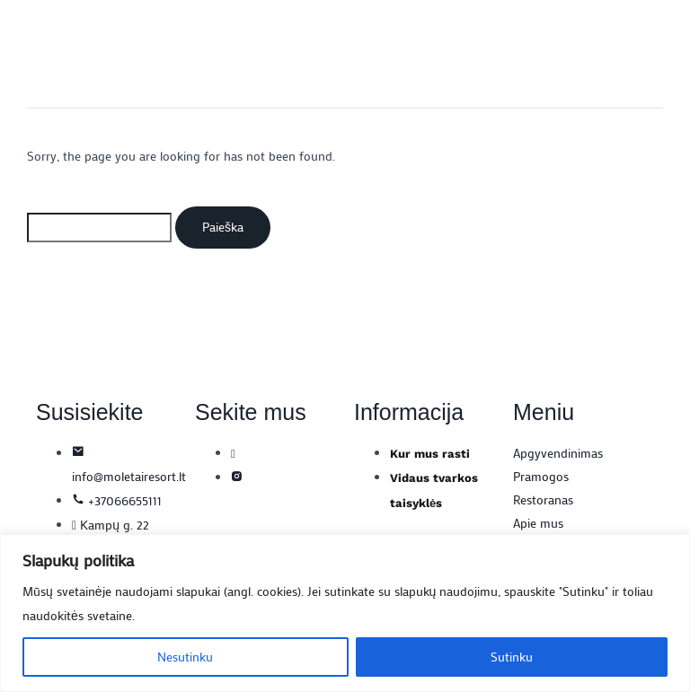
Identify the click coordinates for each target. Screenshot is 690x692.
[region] (345, 613)
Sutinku (512, 656)
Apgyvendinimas (558, 452)
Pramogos (541, 476)
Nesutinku (185, 656)
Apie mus (538, 522)
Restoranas (543, 499)
